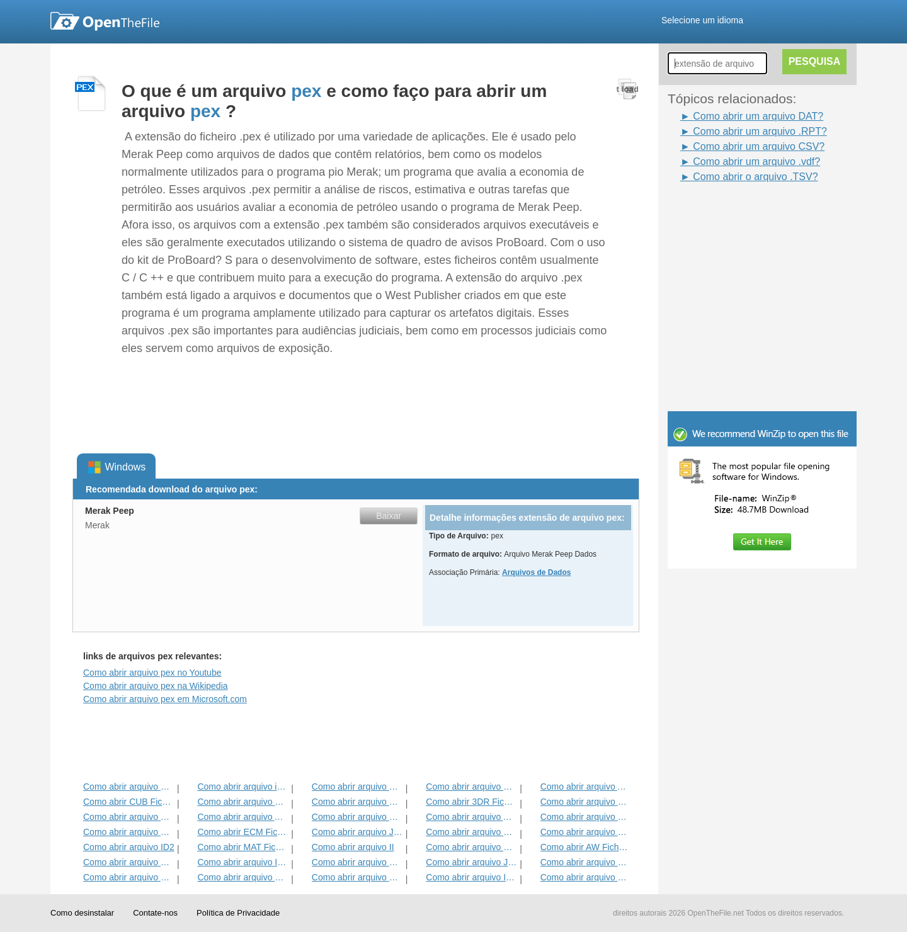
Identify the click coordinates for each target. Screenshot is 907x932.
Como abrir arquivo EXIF (128, 832)
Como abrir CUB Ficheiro (128, 802)
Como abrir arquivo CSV (586, 877)
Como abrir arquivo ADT (242, 817)
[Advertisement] (743, 213)
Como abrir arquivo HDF (242, 877)
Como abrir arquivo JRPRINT (471, 862)
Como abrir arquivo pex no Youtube (152, 673)
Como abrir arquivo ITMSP (242, 862)
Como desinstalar (82, 913)
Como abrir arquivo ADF (586, 786)
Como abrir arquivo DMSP (471, 786)
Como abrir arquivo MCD (128, 786)
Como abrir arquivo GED (128, 877)
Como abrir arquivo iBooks (242, 786)
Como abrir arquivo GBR (128, 817)
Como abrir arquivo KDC (471, 847)
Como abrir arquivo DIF (586, 802)
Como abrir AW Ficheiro (586, 847)
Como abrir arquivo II (353, 847)
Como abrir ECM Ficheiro (242, 832)
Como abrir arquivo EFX (586, 817)
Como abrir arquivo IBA (471, 877)
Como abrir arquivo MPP (357, 786)
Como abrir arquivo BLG (586, 832)
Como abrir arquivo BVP (357, 817)
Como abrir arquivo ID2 (128, 847)
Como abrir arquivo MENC (586, 862)
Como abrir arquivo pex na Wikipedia (155, 686)
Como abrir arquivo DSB (357, 877)
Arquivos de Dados (536, 572)
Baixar (388, 516)
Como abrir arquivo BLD (471, 832)
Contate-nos (155, 913)
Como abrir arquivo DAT (357, 862)
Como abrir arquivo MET (242, 802)
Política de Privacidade (238, 913)
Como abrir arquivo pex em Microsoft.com (165, 699)
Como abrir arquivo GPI (357, 802)
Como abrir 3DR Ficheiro (471, 802)
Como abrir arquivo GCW (128, 862)
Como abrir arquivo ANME (471, 817)
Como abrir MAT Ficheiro (242, 847)
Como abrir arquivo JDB (357, 832)
